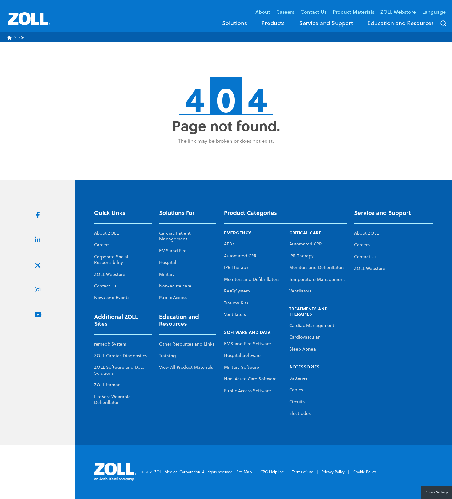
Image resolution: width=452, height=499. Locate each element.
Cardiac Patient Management (175, 236)
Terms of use (302, 472)
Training (167, 355)
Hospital (167, 262)
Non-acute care (175, 286)
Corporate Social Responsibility (111, 260)
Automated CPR (240, 256)
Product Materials (353, 11)
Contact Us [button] (313, 11)
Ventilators (235, 314)
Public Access (173, 297)
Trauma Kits (236, 303)
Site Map (244, 472)
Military (167, 274)
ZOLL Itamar (107, 385)
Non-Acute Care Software (250, 379)
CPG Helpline (272, 472)
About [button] (262, 11)
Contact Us (105, 286)
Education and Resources (400, 23)
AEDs (229, 244)
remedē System (110, 344)
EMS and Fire (173, 251)
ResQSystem (237, 291)
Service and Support (326, 23)
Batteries (298, 378)
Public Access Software (247, 391)
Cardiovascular (304, 337)
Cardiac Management (311, 325)
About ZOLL (106, 233)
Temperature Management (317, 279)
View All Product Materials (186, 367)
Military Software (241, 367)
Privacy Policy (333, 472)
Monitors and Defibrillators (251, 279)
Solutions (234, 23)
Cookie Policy (364, 472)
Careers (285, 11)
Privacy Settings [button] (436, 492)
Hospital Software (242, 355)
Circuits (297, 402)
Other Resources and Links (186, 344)
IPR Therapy (236, 267)
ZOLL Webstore (398, 11)
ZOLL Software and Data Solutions (119, 370)
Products (272, 23)
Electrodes (300, 413)
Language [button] (434, 11)
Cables (296, 390)
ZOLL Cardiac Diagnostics (120, 355)
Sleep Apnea (302, 349)
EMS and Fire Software (247, 344)
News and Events (111, 297)
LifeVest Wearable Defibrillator (112, 399)
